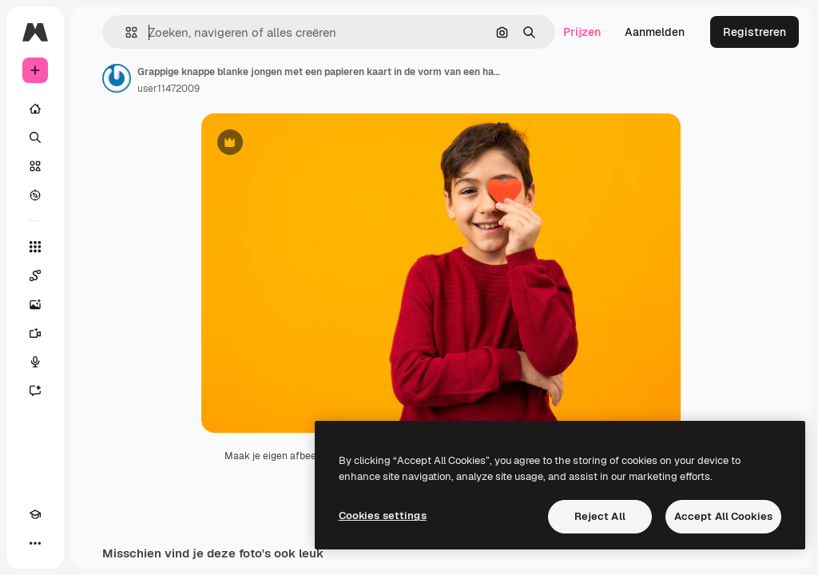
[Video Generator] (35, 333)
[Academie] (35, 514)
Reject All (599, 516)
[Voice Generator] (35, 362)
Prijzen (582, 32)
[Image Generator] (35, 304)
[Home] (35, 108)
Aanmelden (655, 32)
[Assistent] (35, 390)
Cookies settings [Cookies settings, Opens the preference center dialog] (383, 515)
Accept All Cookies (723, 516)
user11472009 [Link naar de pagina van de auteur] (168, 88)
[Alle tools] (35, 247)
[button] (125, 32)
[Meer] (35, 543)
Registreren (754, 32)
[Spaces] (35, 275)
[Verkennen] (35, 195)
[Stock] (35, 166)
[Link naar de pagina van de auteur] (116, 78)
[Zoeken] (35, 137)
